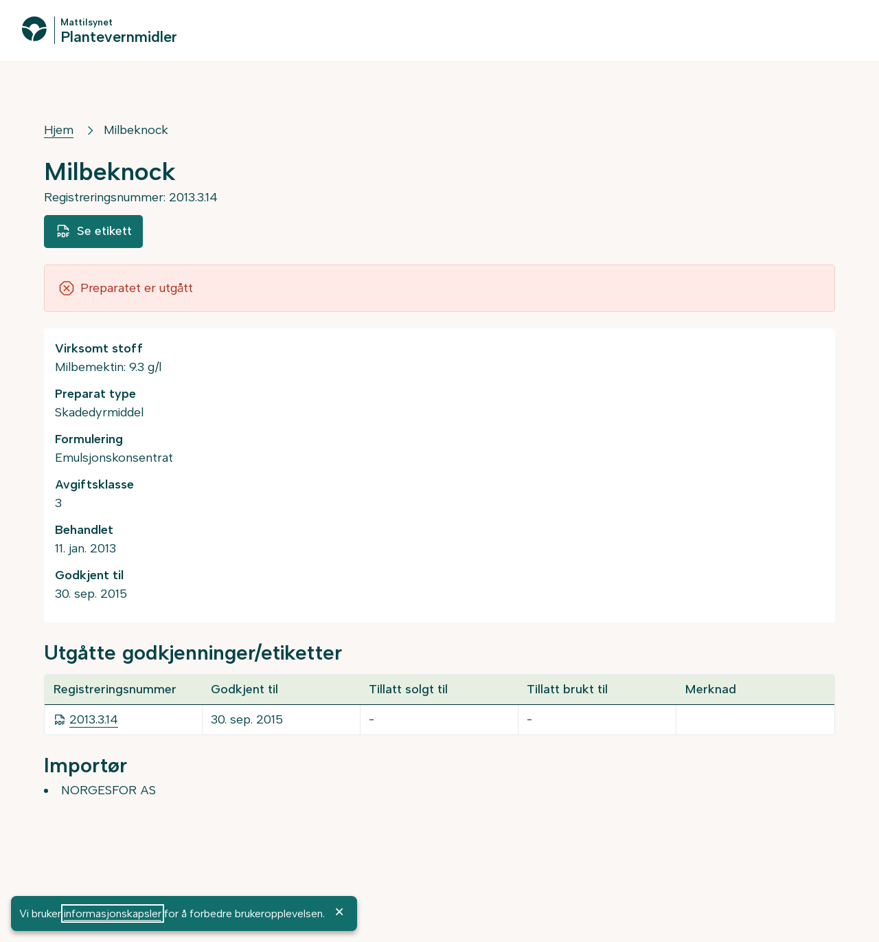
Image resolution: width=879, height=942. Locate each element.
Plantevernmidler (118, 36)
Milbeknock (136, 129)
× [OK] (339, 912)
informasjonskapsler (112, 913)
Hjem (58, 129)
